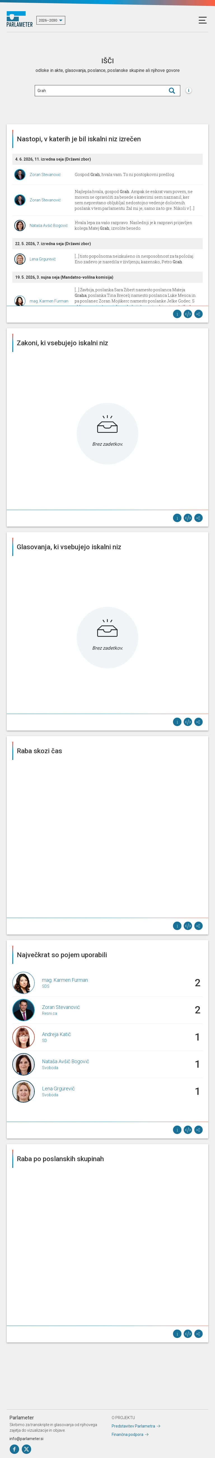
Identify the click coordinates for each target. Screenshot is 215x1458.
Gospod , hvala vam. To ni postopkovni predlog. (125, 174)
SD (44, 1040)
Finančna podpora (127, 1434)
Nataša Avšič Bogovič (49, 225)
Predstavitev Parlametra (133, 1426)
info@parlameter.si (26, 1438)
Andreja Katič (56, 1034)
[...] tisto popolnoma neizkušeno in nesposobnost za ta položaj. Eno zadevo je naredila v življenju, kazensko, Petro (134, 258)
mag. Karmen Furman (49, 301)
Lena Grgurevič (43, 259)
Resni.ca (49, 1013)
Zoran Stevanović (45, 174)
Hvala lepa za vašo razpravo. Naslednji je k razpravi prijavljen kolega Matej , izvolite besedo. (133, 225)
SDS (46, 986)
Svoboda (50, 1067)
